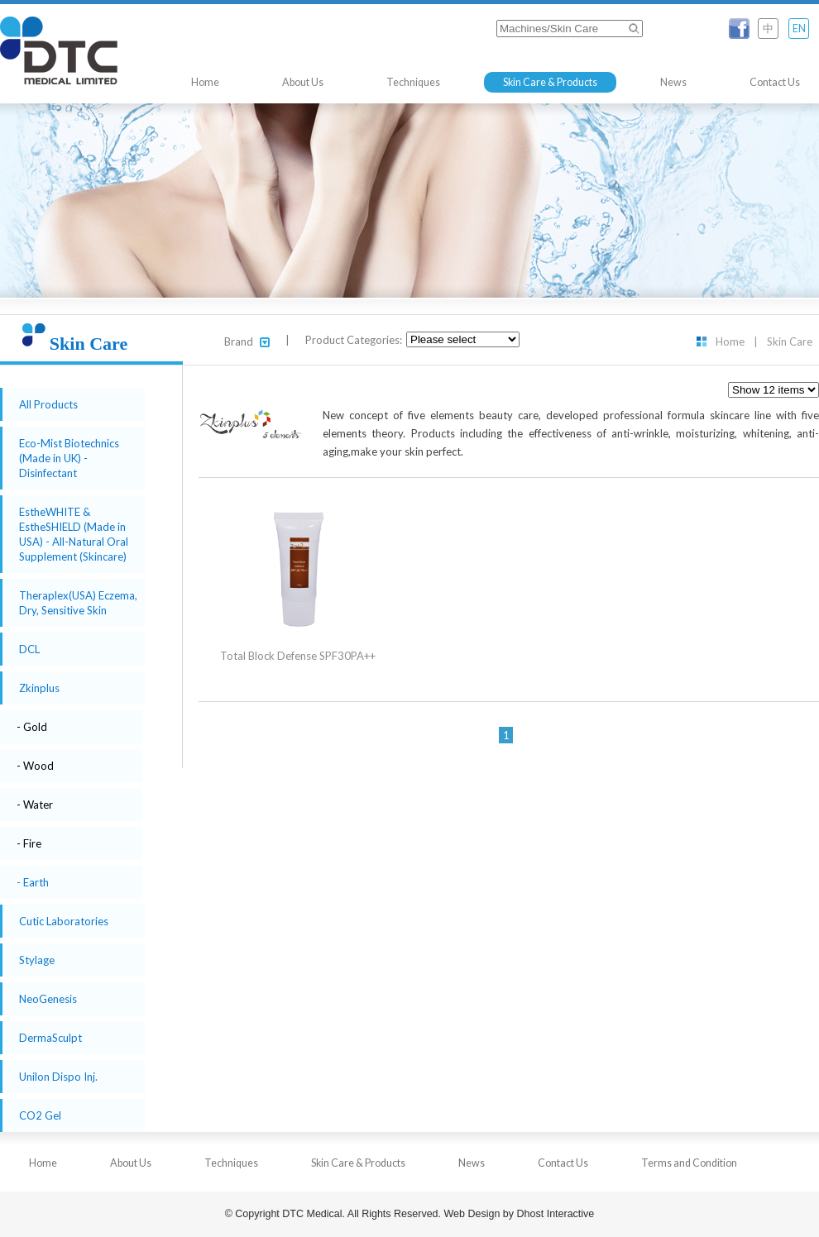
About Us (302, 82)
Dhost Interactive (556, 1214)
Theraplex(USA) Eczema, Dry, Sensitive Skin (78, 603)
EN (799, 28)
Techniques (413, 82)
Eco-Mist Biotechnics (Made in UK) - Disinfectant (69, 458)
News (673, 82)
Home (205, 82)
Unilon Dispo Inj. (58, 1076)
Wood (38, 765)
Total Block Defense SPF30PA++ (298, 655)
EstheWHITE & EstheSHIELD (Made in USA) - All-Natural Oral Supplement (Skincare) (73, 534)
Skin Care (789, 341)
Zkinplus (39, 688)
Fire (32, 843)
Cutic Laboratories (63, 921)
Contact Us (775, 82)
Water (38, 804)
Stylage (37, 960)
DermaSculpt (50, 1037)
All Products (48, 404)
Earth (36, 882)
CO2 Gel (40, 1115)
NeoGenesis (48, 998)
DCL (29, 649)
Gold (35, 726)
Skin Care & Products (550, 82)
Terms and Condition (689, 1163)
